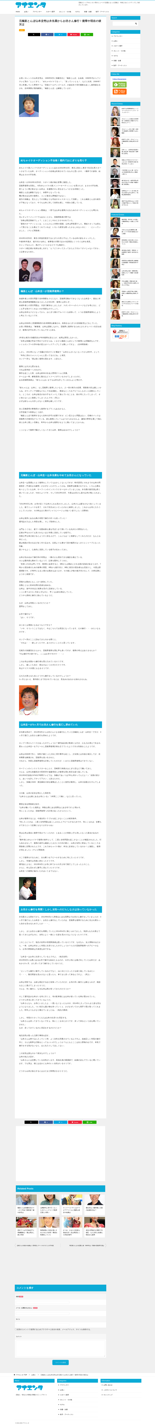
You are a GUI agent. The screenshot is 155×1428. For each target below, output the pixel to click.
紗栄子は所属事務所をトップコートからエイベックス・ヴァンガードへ (130, 110)
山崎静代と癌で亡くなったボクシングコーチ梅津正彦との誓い (48, 1210)
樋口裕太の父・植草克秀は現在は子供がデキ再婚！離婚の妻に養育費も (130, 182)
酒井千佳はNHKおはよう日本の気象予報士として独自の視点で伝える (130, 203)
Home (18, 12)
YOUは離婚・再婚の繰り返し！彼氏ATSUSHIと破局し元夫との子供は (130, 283)
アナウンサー (37, 12)
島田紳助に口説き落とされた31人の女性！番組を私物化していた (48, 1232)
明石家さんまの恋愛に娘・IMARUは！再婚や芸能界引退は (86, 1245)
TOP (21, 1375)
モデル (77, 12)
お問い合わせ (108, 1385)
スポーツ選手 (50, 12)
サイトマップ (108, 1395)
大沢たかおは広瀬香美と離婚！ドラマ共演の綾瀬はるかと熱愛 (130, 231)
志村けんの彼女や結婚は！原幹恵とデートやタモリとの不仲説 (35, 1245)
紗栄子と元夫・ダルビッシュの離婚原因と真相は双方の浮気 (130, 141)
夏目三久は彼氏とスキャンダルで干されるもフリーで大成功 (130, 303)
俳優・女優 (87, 12)
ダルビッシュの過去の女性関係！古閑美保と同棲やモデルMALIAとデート (130, 120)
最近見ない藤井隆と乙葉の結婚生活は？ (94, 1209)
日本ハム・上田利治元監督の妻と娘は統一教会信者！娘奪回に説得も (130, 151)
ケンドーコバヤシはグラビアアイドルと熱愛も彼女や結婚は (71, 1210)
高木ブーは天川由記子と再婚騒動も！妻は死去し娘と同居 (26, 1232)
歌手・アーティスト (102, 12)
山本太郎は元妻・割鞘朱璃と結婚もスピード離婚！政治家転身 (130, 272)
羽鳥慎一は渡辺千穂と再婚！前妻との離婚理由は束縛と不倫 (130, 293)
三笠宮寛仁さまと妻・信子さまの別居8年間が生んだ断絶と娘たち (130, 172)
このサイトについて (110, 1390)
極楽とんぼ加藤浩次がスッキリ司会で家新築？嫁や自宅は (26, 1210)
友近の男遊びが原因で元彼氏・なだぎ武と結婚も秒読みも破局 (94, 1232)
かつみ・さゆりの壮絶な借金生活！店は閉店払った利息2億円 (71, 1232)
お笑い (26, 12)
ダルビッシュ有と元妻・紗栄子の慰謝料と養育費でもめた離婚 (130, 131)
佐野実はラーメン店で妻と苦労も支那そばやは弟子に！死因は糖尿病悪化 (130, 192)
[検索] (125, 24)
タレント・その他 (65, 12)
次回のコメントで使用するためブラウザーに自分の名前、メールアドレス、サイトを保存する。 (54, 1329)
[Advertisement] (60, 55)
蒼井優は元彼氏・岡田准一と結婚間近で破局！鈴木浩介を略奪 (130, 252)
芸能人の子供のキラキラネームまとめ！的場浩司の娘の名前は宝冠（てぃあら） (130, 162)
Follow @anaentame (119, 79)
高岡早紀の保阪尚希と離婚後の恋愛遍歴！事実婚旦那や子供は (130, 262)
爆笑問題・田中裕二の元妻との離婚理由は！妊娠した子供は (130, 221)
